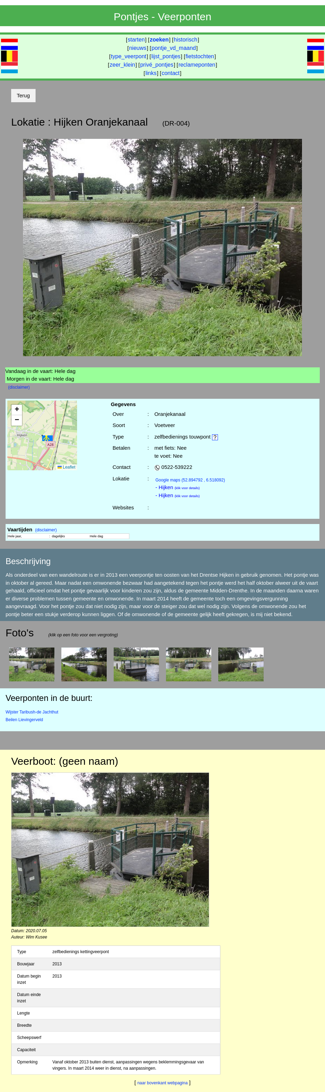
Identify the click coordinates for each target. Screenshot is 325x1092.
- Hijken (178, 487)
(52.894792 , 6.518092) (190, 480)
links (151, 73)
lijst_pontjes (166, 56)
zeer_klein (122, 65)
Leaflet (66, 467)
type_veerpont (128, 56)
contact (170, 73)
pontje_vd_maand (174, 48)
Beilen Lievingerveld (24, 719)
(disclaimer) (19, 387)
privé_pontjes (156, 65)
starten (136, 40)
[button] (47, 438)
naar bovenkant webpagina (162, 1082)
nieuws (137, 48)
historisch (185, 40)
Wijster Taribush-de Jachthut (32, 712)
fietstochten (200, 56)
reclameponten (197, 65)
